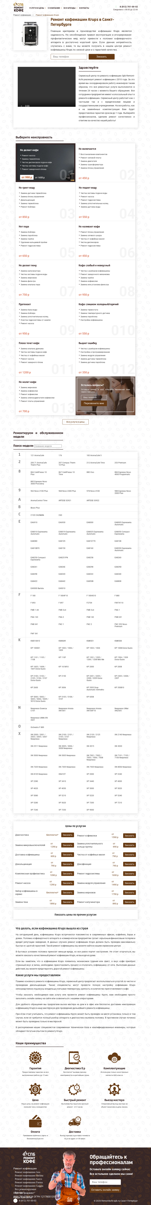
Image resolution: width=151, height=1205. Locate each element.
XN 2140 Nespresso (123, 735)
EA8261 (34, 567)
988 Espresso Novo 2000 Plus (123, 492)
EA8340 (118, 574)
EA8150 (62, 548)
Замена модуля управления (91, 883)
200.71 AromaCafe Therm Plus (39, 464)
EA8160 (90, 548)
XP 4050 (62, 788)
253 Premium (120, 463)
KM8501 (90, 641)
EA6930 (62, 522)
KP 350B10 (119, 687)
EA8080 (34, 541)
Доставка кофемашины (27, 854)
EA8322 (90, 574)
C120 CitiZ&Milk (37, 515)
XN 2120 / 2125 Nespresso (93, 736)
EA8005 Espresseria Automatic (123, 523)
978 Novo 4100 (93, 491)
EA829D (118, 567)
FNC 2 (89, 624)
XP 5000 (90, 788)
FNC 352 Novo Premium (121, 625)
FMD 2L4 (62, 610)
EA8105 (62, 541)
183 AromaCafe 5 (94, 455)
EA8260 (118, 557)
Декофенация (84, 864)
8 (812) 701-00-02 (129, 6)
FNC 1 (61, 624)
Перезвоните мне (94, 403)
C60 (60, 515)
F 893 (33, 603)
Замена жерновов (86, 892)
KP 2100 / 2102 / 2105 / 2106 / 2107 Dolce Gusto (39, 678)
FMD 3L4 (90, 610)
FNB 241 (118, 617)
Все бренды (69, 8)
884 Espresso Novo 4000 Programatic (123, 473)
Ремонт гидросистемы (88, 873)
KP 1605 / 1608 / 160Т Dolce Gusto (38, 668)
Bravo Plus (35, 508)
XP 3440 (90, 781)
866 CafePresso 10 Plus (39, 473)
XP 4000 (118, 781)
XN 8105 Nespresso (39, 774)
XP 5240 (118, 795)
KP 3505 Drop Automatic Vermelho (95, 688)
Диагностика (22, 835)
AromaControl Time (39, 500)
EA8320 (62, 574)
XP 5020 (118, 788)
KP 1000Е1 (35, 648)
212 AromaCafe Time (96, 463)
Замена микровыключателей (30, 845)
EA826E (62, 567)
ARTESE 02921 (65, 500)
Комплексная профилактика (30, 873)
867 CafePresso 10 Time (67, 473)
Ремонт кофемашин (25, 1168)
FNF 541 (34, 634)
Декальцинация (23, 864)
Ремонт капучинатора (88, 902)
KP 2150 (62, 676)
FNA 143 (34, 617)
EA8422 (34, 581)
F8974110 (119, 603)
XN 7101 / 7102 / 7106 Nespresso (122, 756)
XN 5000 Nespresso (39, 755)
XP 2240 (118, 774)
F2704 (89, 603)
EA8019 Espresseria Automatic (67, 533)
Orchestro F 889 (37, 727)
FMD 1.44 (35, 610)
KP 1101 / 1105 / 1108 (38, 658)
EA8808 (118, 581)
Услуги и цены (36, 8)
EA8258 (90, 557)
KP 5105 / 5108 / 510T (66, 698)
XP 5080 (34, 795)
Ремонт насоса (22, 883)
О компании (54, 8)
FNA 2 (61, 617)
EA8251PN (63, 557)
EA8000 (90, 522)
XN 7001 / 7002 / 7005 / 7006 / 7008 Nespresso (95, 757)
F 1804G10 (91, 596)
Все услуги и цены (75, 422)
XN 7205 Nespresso (39, 767)
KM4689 (62, 641)
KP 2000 (90, 667)
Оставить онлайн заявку (105, 1190)
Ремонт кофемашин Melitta (29, 1175)
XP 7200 (90, 803)
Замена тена (21, 902)
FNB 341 (34, 624)
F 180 (33, 596)
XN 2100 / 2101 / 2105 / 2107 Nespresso (66, 737)
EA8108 (118, 541)
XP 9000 (90, 810)
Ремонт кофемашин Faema (29, 1182)
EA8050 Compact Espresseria (122, 533)
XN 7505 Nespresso (95, 767)
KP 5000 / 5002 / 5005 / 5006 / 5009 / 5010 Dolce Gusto (39, 699)
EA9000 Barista (37, 588)
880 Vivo (90, 472)
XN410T (62, 774)
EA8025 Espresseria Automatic (95, 533)
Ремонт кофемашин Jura (27, 1172)
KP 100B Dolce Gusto (123, 648)
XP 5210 (62, 795)
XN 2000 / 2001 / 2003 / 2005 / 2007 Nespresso (39, 737)
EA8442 (62, 581)
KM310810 (35, 641)
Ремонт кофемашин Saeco (28, 1179)
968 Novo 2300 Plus (67, 491)
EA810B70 (35, 548)
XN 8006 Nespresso (123, 767)
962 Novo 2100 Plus (39, 491)
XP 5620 (62, 803)
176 (60, 455)
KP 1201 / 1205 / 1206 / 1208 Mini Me (95, 658)
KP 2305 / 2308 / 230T (122, 677)
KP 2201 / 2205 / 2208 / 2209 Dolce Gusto (94, 678)
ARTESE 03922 (93, 500)
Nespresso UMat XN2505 (121, 709)
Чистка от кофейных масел (91, 854)
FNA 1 (117, 610)
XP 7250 (62, 810)
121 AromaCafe (37, 455)
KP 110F (62, 657)
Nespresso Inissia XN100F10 (94, 709)
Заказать (101, 56)
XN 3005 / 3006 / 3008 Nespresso (66, 747)
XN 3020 (118, 746)
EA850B (90, 581)
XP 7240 (34, 810)
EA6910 (34, 522)
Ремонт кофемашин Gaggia (29, 1185)
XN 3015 (90, 746)
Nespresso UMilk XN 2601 (39, 719)
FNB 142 (90, 617)
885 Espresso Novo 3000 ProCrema (39, 482)
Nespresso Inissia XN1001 (66, 709)
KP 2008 (118, 667)
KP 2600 (34, 687)
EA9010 (62, 588)
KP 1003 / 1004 (93, 648)
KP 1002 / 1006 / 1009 (66, 649)
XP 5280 (34, 803)
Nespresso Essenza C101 (39, 709)
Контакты (84, 8)
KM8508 (118, 641)
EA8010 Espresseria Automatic (39, 533)
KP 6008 (90, 697)
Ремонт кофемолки (87, 835)
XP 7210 (118, 803)
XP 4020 (34, 788)
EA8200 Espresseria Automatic (123, 549)
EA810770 (91, 541)
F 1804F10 (63, 596)
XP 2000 (90, 774)
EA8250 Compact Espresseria (38, 558)
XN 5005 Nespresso (67, 755)
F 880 (117, 596)
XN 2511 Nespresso (39, 746)
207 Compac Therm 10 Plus (67, 464)
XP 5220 (90, 795)
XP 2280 (34, 781)
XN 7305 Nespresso (67, 767)
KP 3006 (62, 687)
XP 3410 (62, 781)
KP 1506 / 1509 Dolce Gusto (121, 658)
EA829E (34, 574)
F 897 (61, 603)
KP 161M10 (64, 667)
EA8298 (90, 567)
